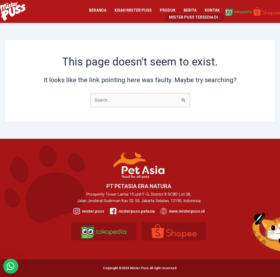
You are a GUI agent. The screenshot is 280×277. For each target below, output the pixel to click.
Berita (190, 10)
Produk (168, 10)
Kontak (212, 10)
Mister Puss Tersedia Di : (194, 17)
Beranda (97, 10)
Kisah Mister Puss (133, 10)
